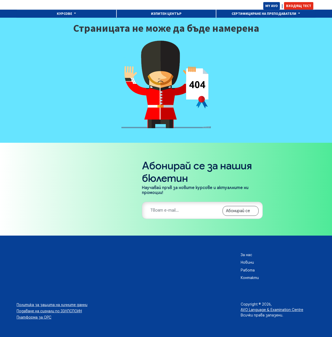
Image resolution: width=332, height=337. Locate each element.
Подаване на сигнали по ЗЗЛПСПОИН (49, 311)
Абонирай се (238, 210)
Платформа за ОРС (34, 317)
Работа (248, 270)
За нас (246, 254)
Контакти (250, 277)
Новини (247, 262)
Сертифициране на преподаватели (264, 13)
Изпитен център (166, 13)
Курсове (65, 13)
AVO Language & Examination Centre (272, 309)
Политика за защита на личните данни (52, 304)
